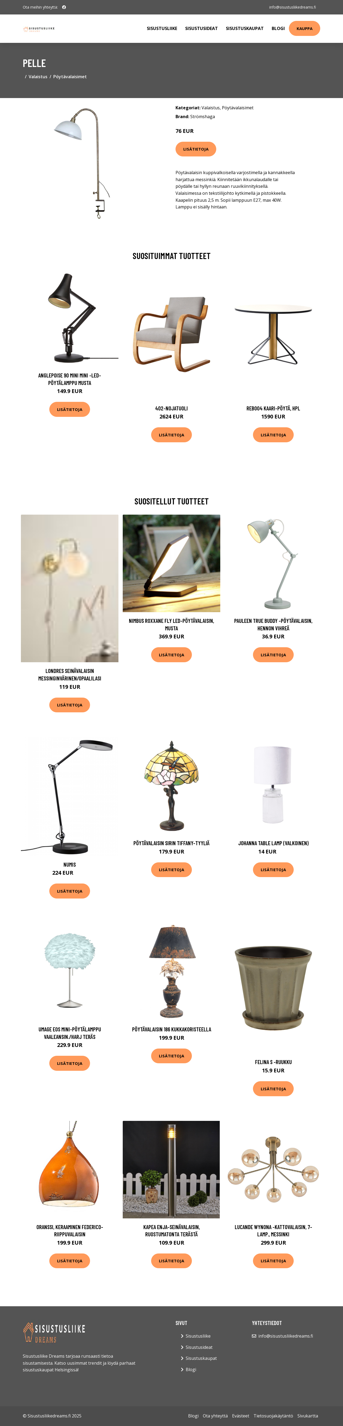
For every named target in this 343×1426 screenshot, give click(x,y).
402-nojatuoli (171, 408)
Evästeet (240, 1416)
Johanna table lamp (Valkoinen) (273, 843)
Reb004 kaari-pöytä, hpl (273, 408)
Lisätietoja (195, 149)
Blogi (278, 28)
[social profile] (64, 7)
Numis (70, 864)
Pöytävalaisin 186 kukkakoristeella (171, 1029)
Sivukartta (307, 1416)
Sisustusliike (162, 28)
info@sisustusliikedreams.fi (292, 7)
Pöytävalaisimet (70, 77)
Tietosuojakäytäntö (273, 1416)
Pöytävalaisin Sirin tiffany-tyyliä (171, 843)
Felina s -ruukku (273, 1061)
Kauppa (304, 28)
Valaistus (38, 77)
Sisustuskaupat (245, 28)
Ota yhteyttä (215, 1416)
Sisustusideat (201, 28)
